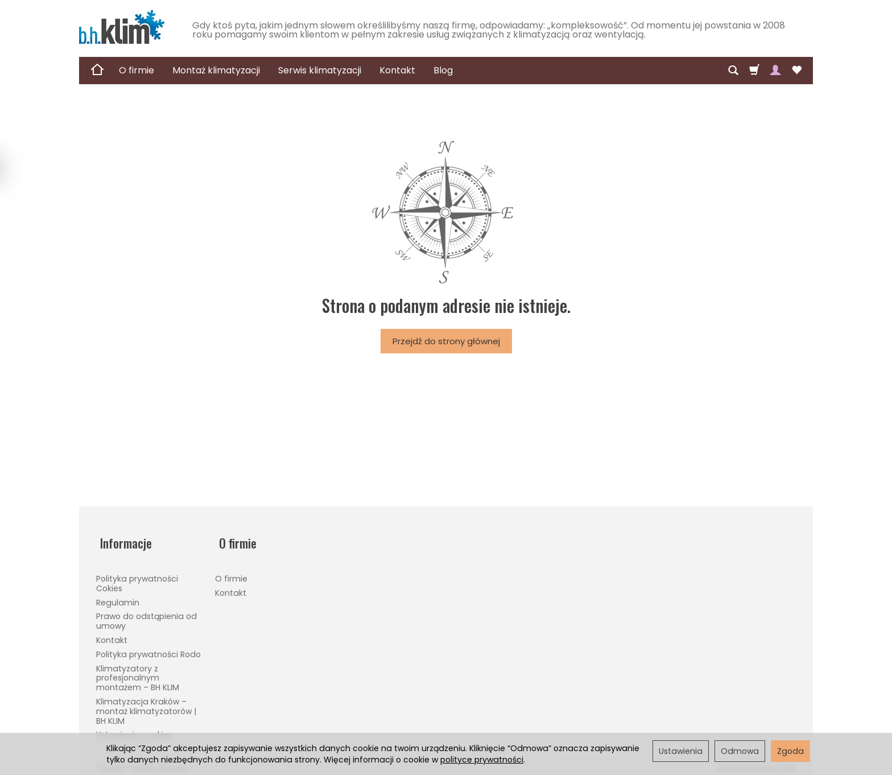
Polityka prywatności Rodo (148, 646)
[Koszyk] (754, 70)
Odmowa (740, 751)
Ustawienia (681, 751)
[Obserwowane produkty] (796, 70)
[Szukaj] (733, 70)
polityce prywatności (481, 759)
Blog (443, 70)
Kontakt (397, 70)
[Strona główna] (121, 27)
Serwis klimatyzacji (319, 70)
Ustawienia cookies (134, 726)
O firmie (136, 70)
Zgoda (790, 751)
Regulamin (117, 594)
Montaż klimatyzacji (216, 70)
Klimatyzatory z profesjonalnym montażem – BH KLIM (137, 669)
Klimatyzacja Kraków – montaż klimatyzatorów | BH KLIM (146, 702)
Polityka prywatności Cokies (137, 575)
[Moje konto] (775, 70)
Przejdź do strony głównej (446, 341)
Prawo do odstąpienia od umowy (146, 613)
